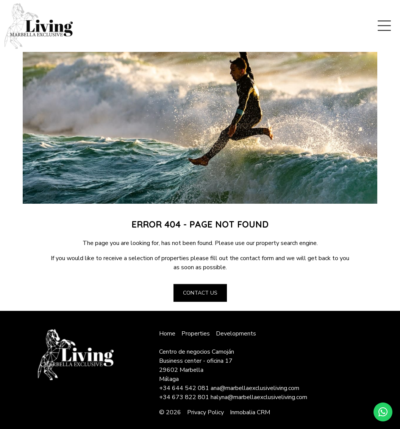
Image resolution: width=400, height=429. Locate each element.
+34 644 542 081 (184, 388)
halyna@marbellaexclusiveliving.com (259, 397)
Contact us (200, 292)
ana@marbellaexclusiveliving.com (255, 388)
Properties (195, 333)
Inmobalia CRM (250, 412)
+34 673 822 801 (184, 397)
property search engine (286, 243)
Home (167, 333)
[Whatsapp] (382, 411)
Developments (236, 333)
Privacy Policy (205, 412)
